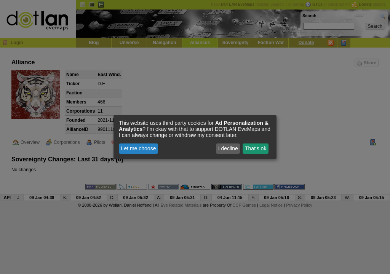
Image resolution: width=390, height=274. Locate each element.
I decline (228, 148)
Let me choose (138, 148)
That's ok (255, 148)
